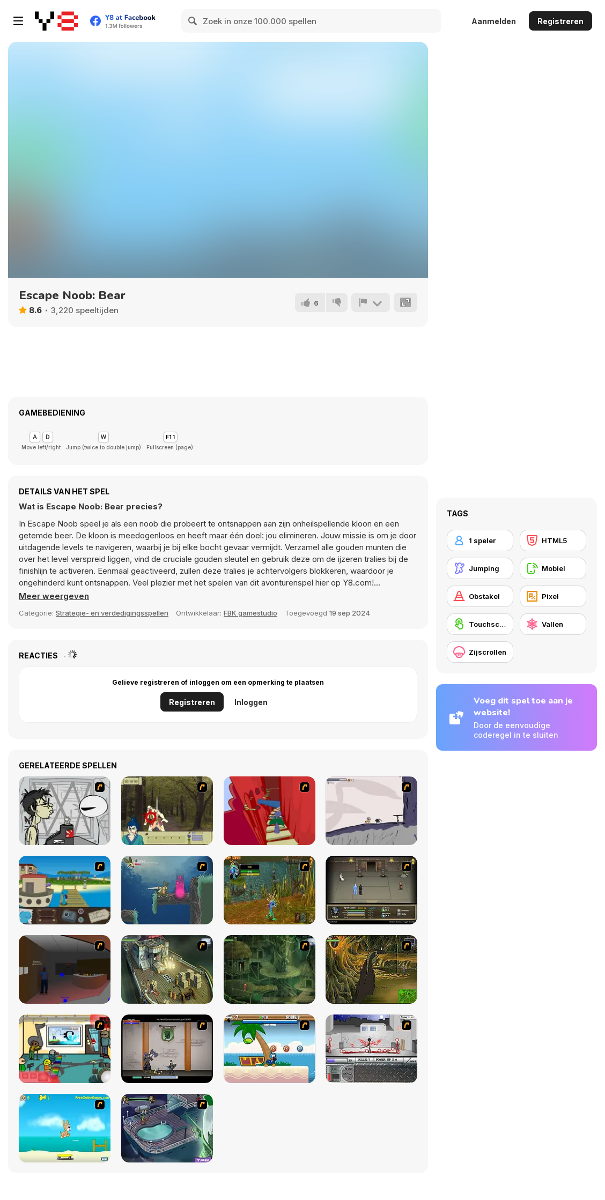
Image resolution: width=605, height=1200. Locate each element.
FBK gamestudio (250, 613)
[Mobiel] (553, 568)
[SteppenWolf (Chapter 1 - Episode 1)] (167, 969)
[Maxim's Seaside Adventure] (64, 1128)
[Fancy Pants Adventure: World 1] (371, 810)
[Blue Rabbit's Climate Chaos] (64, 890)
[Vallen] (553, 624)
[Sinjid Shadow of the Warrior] (371, 890)
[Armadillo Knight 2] (167, 890)
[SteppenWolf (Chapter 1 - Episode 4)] (371, 969)
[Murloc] (269, 890)
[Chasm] (269, 810)
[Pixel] (553, 596)
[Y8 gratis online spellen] (56, 21)
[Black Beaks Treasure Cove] (269, 1048)
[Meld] (370, 302)
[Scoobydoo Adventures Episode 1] (167, 1128)
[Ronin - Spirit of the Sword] (167, 810)
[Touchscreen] (480, 624)
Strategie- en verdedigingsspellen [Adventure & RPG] (112, 613)
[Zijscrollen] (480, 652)
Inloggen (251, 702)
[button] (54, 596)
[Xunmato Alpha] (167, 1048)
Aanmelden (493, 21)
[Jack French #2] (64, 969)
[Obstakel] (480, 596)
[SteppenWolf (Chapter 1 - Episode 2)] (269, 969)
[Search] (193, 21)
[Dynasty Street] (371, 1048)
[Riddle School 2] (64, 1048)
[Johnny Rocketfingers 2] (64, 810)
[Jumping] (480, 568)
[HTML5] (553, 540)
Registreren (560, 21)
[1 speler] (480, 540)
